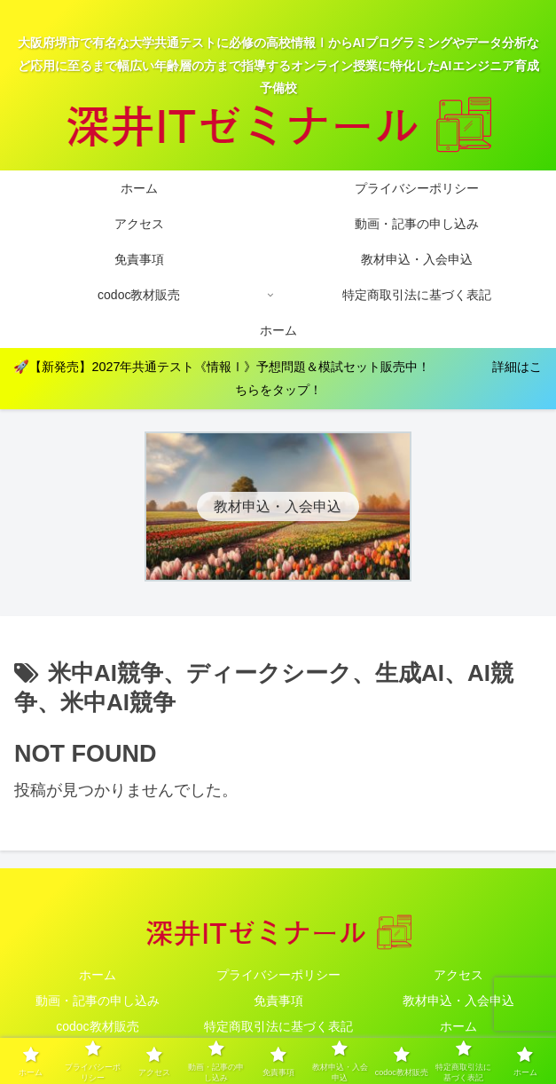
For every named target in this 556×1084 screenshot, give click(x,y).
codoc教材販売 (97, 1026)
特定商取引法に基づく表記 (278, 1026)
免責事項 (278, 1000)
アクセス (458, 975)
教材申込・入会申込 (458, 1000)
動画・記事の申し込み (97, 1000)
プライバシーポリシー (278, 975)
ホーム (97, 975)
